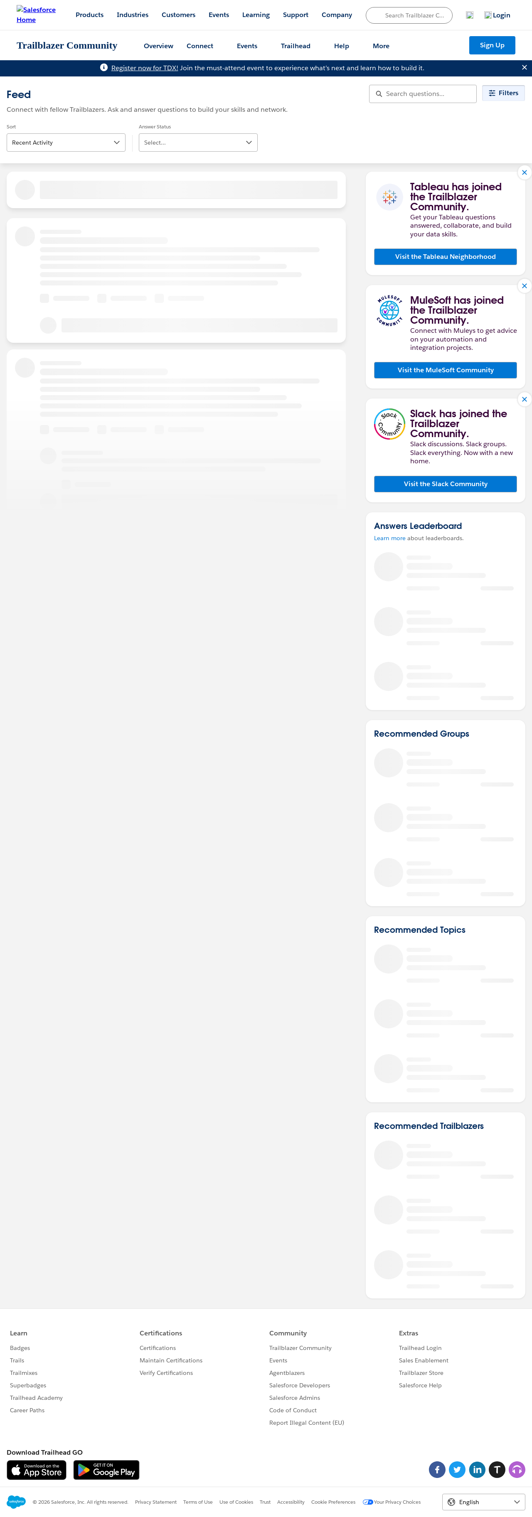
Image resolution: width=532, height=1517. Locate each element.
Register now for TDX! (144, 68)
